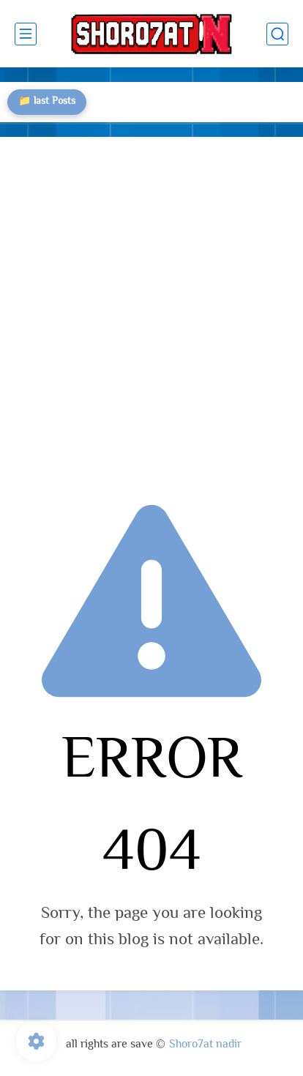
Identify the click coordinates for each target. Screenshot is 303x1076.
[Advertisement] (151, 310)
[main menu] (26, 34)
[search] (277, 34)
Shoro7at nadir (205, 1045)
